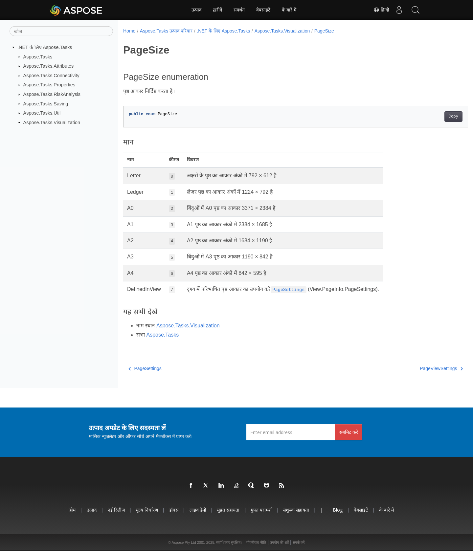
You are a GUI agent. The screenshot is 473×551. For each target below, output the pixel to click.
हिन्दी (381, 10)
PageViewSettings (417, 368)
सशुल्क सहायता (296, 510)
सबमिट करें (348, 432)
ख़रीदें (217, 9)
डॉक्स (173, 510)
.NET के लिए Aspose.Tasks (44, 47)
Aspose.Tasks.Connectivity (51, 75)
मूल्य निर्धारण (147, 510)
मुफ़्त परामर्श (261, 510)
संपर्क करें (299, 542)
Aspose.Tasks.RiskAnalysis (51, 94)
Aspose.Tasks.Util (42, 113)
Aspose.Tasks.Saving (45, 103)
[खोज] (61, 31)
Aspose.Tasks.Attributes (48, 66)
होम (72, 510)
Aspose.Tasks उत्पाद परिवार (166, 30)
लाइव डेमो (198, 510)
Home (129, 30)
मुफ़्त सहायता (228, 510)
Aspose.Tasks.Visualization (51, 122)
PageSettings (145, 368)
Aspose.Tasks (38, 56)
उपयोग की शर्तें (279, 542)
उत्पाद (196, 9)
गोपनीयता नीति (256, 542)
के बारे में (289, 9)
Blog (338, 510)
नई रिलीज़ (116, 510)
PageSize (324, 30)
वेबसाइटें (263, 9)
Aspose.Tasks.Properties (49, 84)
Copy (429, 116)
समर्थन (239, 9)
